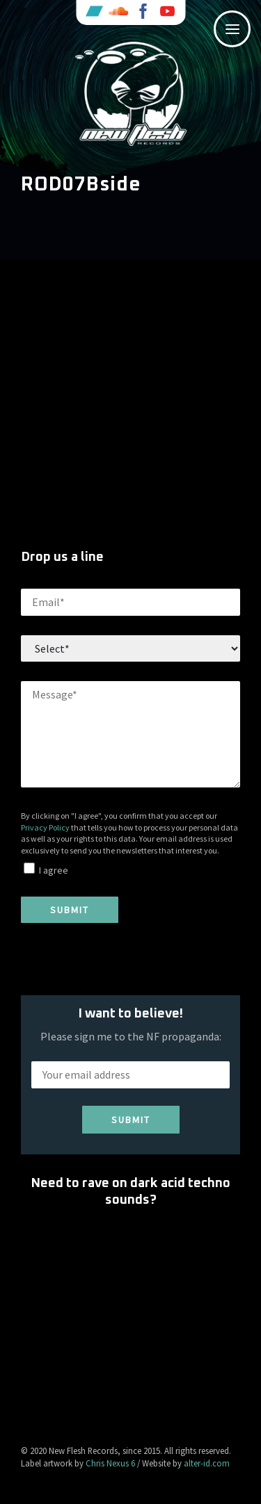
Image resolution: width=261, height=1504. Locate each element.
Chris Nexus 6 (110, 1463)
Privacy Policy (45, 827)
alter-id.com (207, 1463)
